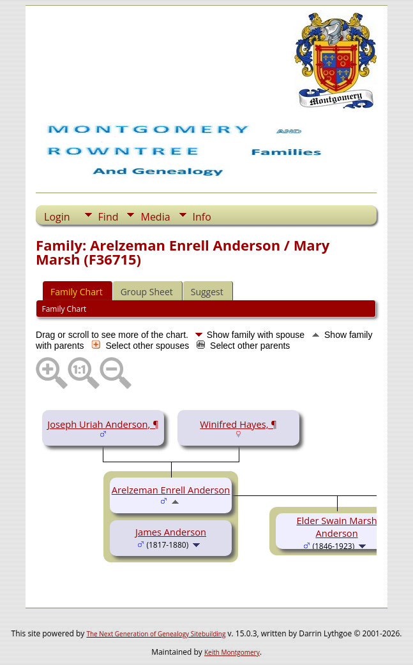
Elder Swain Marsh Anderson (336, 526)
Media (155, 217)
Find (108, 217)
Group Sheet (147, 292)
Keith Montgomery (232, 652)
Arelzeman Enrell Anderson (171, 489)
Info (202, 217)
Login (57, 217)
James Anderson (170, 531)
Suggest (207, 292)
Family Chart (76, 292)
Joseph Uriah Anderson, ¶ (102, 424)
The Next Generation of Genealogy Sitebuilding (155, 633)
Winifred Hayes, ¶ (238, 424)
